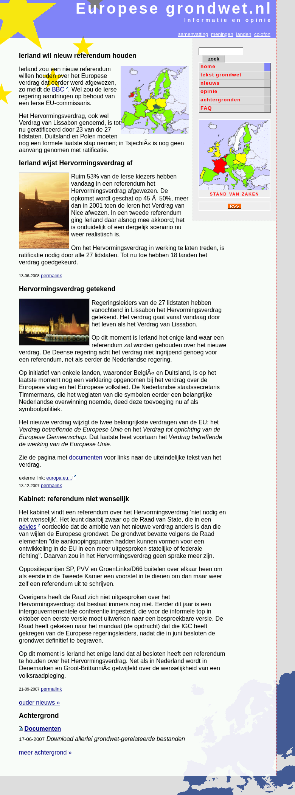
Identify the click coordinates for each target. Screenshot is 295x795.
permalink (51, 275)
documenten (85, 457)
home (208, 66)
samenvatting (193, 34)
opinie (208, 91)
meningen (222, 34)
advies (29, 526)
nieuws (210, 83)
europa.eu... (61, 478)
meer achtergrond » (45, 752)
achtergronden (220, 99)
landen (243, 34)
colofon (262, 34)
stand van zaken (234, 158)
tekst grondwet (221, 75)
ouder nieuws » (39, 702)
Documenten (42, 728)
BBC (60, 89)
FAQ (206, 108)
